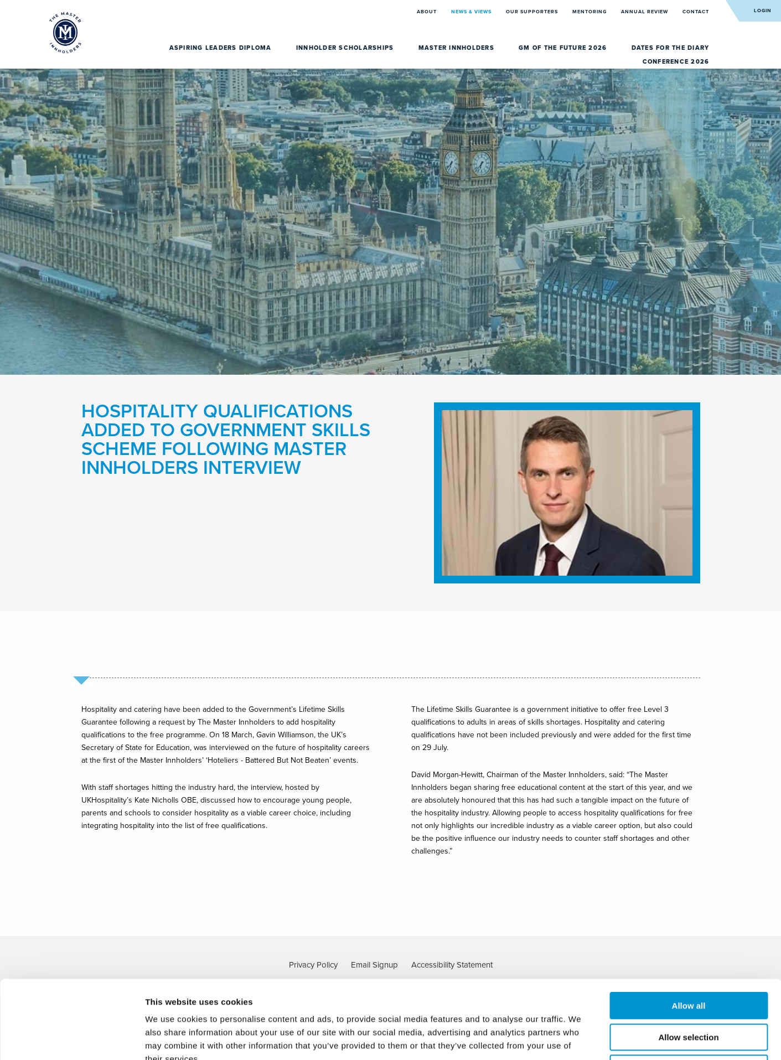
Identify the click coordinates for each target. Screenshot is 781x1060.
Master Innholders (457, 47)
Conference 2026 (676, 61)
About (427, 12)
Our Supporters (533, 12)
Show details (581, 1038)
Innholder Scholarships (346, 47)
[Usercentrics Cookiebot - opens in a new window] (71, 1038)
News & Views (472, 12)
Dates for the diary (671, 47)
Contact (695, 12)
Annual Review (645, 12)
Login (763, 11)
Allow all (689, 927)
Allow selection (688, 959)
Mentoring (590, 12)
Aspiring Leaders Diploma (221, 47)
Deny (689, 990)
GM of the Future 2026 (564, 47)
